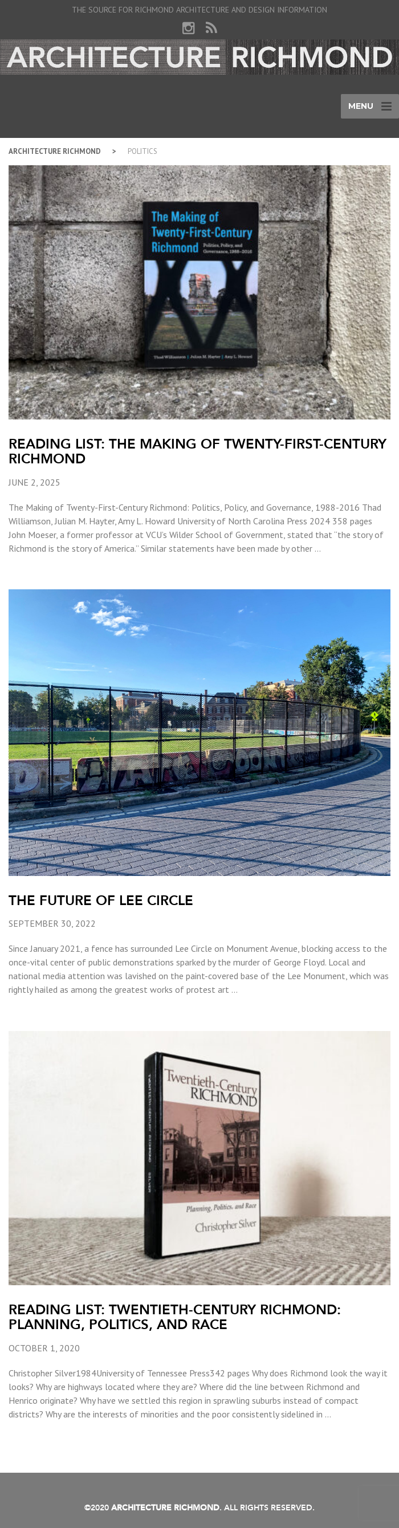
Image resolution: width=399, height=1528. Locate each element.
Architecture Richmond (55, 151)
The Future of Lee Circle (101, 900)
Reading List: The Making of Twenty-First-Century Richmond (197, 451)
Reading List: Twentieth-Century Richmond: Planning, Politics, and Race (175, 1317)
